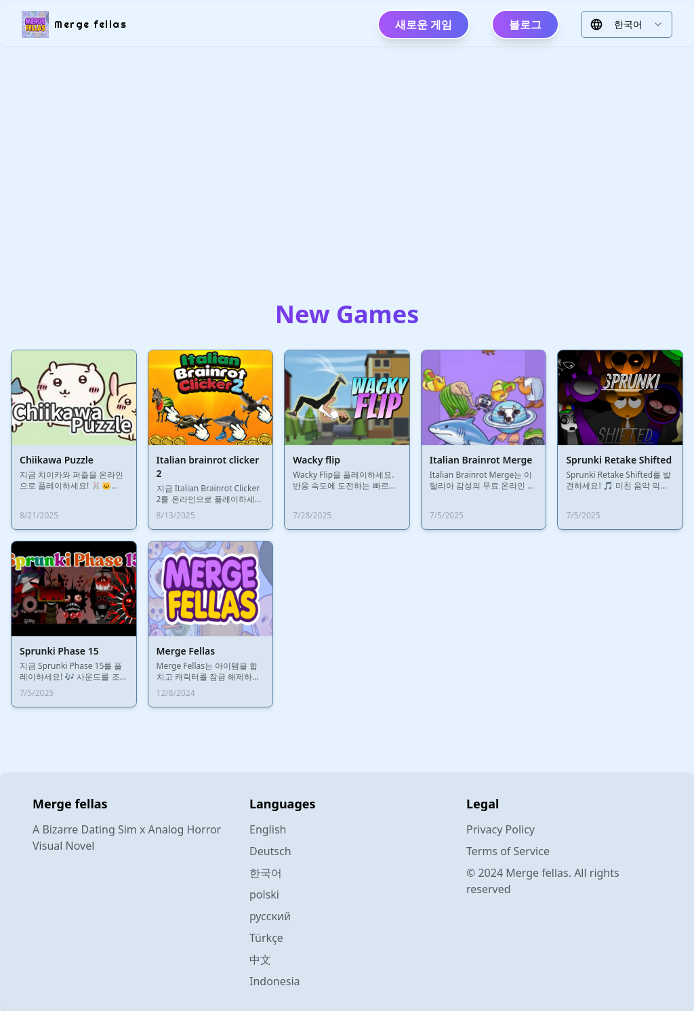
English (267, 829)
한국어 (265, 872)
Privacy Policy (500, 829)
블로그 (525, 24)
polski (264, 894)
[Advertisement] (347, 162)
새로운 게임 (423, 24)
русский (270, 916)
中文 (260, 959)
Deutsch (270, 851)
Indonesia (274, 981)
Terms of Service (508, 851)
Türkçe (266, 937)
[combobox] (626, 24)
